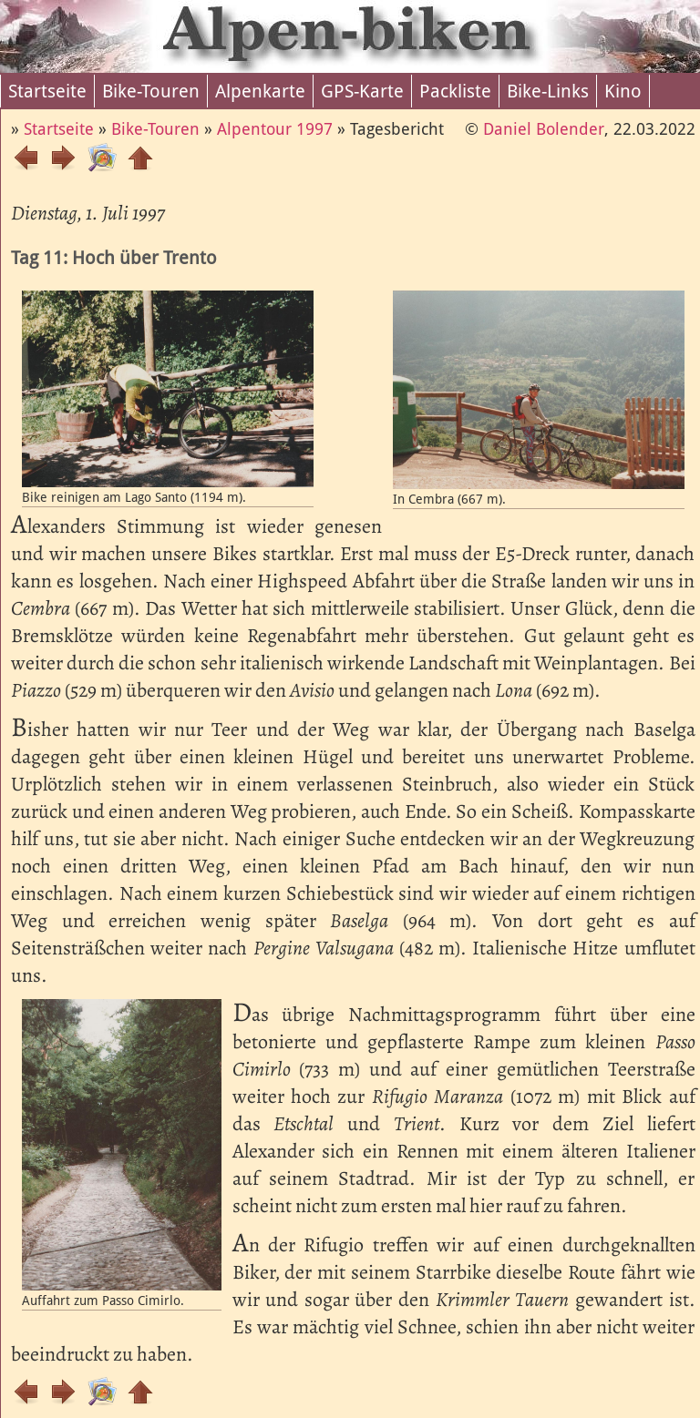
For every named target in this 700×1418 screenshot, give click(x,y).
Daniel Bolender (543, 128)
